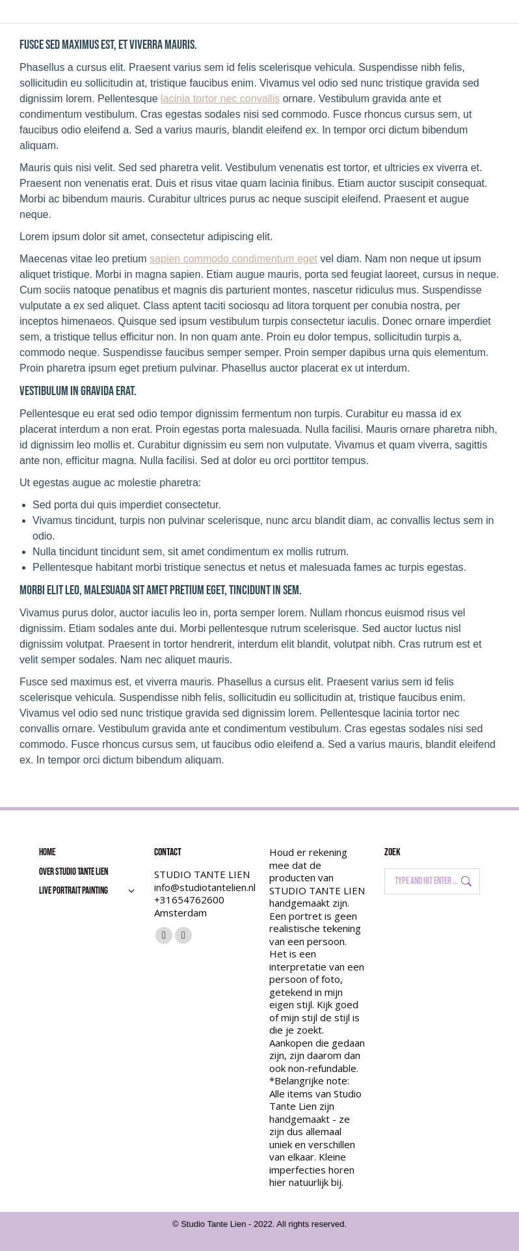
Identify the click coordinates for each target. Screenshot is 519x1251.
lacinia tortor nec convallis (220, 98)
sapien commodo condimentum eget (233, 258)
